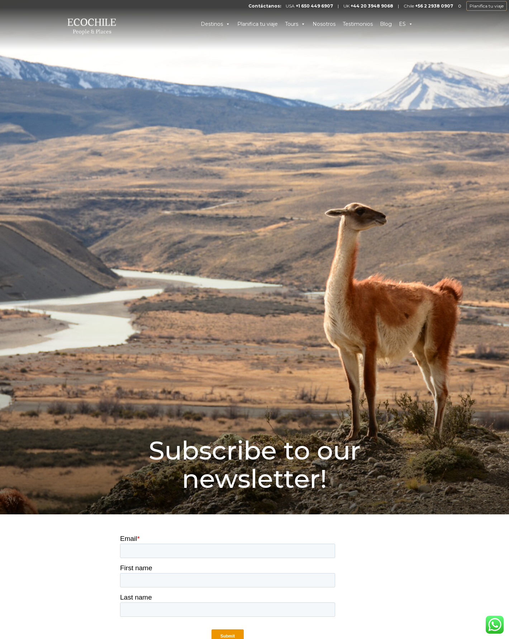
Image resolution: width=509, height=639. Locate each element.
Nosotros (324, 24)
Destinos (215, 24)
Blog (386, 24)
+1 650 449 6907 (314, 6)
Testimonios (358, 24)
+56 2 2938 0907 (434, 6)
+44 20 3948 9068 (372, 6)
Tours (295, 24)
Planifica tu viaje (487, 6)
